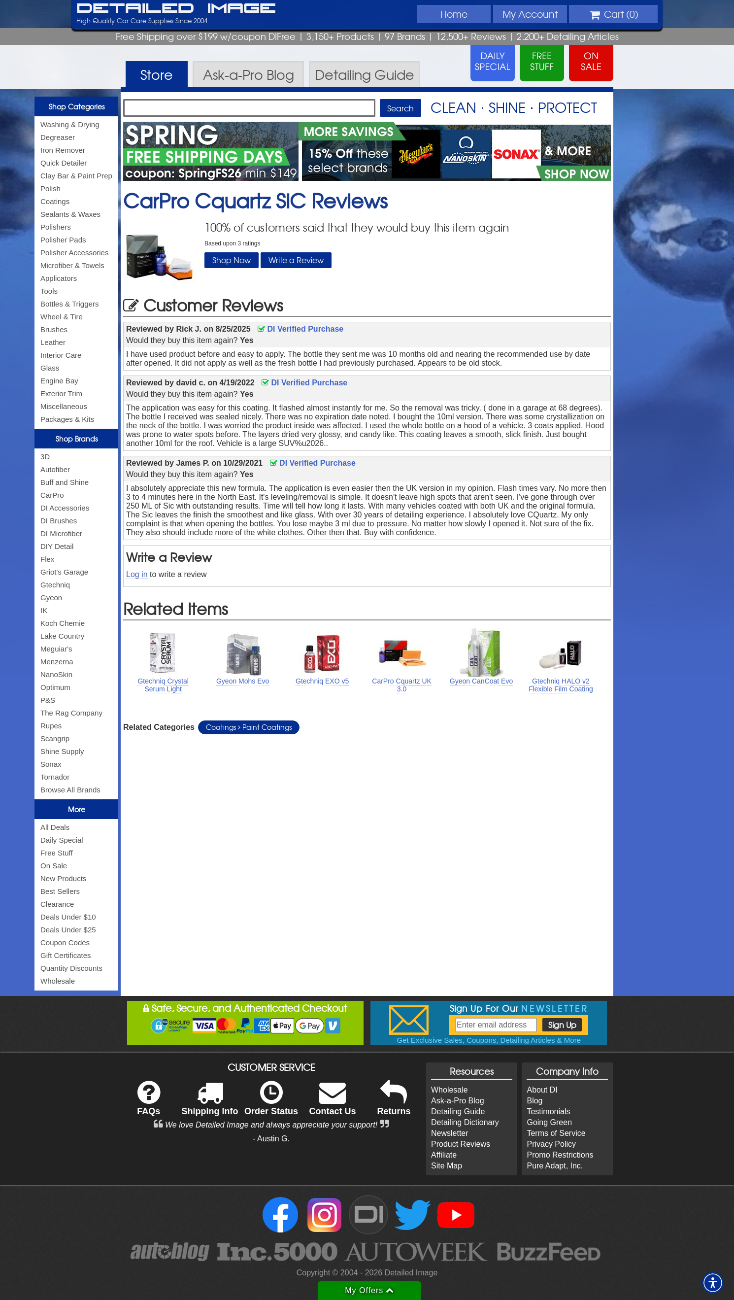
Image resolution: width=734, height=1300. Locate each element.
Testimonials (548, 1111)
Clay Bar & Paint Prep (76, 175)
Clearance (57, 904)
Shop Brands (77, 439)
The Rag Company (71, 713)
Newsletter (449, 1133)
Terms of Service (556, 1133)
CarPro (52, 495)
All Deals (54, 827)
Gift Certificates (65, 955)
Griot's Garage (64, 572)
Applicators (58, 278)
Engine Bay (59, 380)
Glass (49, 368)
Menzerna (56, 661)
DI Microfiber (61, 533)
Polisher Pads (63, 240)
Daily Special (61, 840)
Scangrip (54, 738)
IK (43, 610)
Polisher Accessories (74, 252)
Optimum (55, 687)
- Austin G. (271, 1138)
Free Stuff (56, 853)
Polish (50, 188)
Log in (137, 574)
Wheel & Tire (61, 316)
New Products (63, 878)
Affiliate (444, 1155)
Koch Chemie (62, 623)
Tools (49, 291)
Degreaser (57, 137)
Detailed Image (176, 9)
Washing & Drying (70, 124)
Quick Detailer (63, 163)
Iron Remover (62, 150)
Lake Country (62, 636)
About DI (542, 1090)
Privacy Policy (551, 1144)
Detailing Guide (458, 1111)
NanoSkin (56, 674)
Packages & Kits (67, 419)
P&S (47, 700)
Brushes (53, 329)
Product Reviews (460, 1144)
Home (453, 14)
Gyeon (51, 597)
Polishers (55, 227)
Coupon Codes (65, 942)
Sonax (51, 764)
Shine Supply (62, 751)
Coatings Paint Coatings (249, 727)
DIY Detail (56, 546)
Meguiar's (56, 649)
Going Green (549, 1122)
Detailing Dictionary (465, 1122)
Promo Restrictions (560, 1155)
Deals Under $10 (68, 917)
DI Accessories (64, 508)
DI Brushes (58, 520)
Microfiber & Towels (72, 265)
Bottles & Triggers (69, 304)
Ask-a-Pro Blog (457, 1100)
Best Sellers (60, 891)
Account (530, 14)
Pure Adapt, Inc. (555, 1166)
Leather (53, 342)
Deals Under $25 (68, 929)
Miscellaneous (63, 406)
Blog (534, 1100)
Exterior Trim (61, 393)
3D (45, 456)
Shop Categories (76, 106)
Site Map (446, 1166)
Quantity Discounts (71, 968)
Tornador (54, 777)
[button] (713, 1283)
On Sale (53, 865)
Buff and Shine (64, 482)
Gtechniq (55, 585)
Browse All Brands (70, 790)
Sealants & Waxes (70, 214)
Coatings (54, 201)
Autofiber (55, 469)
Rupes (51, 725)
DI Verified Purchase (300, 329)
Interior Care (60, 355)
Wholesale (57, 981)
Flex (47, 559)
